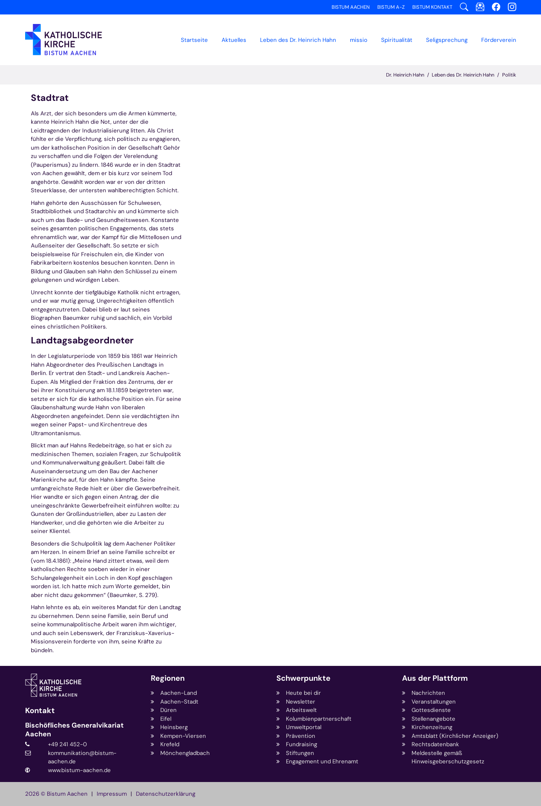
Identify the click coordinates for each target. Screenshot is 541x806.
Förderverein (498, 40)
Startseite (194, 40)
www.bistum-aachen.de (79, 770)
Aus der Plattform (435, 678)
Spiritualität (396, 40)
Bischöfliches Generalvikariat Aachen (74, 729)
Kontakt (40, 710)
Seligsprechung (447, 40)
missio (358, 40)
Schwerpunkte (303, 678)
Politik (509, 75)
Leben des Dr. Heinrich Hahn (463, 75)
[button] (234, 40)
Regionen (168, 678)
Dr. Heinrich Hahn (405, 75)
